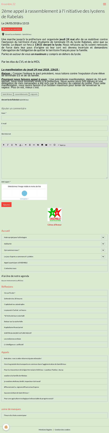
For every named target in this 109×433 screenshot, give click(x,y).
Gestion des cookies (62, 430)
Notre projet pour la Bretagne (15, 237)
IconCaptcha (23, 199)
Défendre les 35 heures (13, 299)
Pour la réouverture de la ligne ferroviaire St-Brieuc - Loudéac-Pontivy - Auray (33, 370)
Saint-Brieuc (7, 94)
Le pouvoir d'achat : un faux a (15, 310)
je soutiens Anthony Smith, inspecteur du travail (22, 381)
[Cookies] (6, 427)
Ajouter (6, 204)
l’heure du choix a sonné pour (15, 415)
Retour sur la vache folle (13, 321)
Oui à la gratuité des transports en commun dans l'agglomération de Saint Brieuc (35, 364)
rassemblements (21, 94)
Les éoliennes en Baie (12, 339)
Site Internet (6, 134)
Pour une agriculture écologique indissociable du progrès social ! (29, 398)
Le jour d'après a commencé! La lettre (18, 256)
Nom (3, 113)
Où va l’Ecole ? (9, 293)
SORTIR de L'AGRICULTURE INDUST (18, 333)
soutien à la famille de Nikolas (15, 376)
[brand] (8, 4)
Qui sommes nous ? (11, 250)
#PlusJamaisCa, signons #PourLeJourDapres (21, 387)
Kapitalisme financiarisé (13, 327)
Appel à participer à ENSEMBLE (16, 263)
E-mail (3, 123)
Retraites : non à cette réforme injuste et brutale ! (23, 358)
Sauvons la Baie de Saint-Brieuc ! (16, 393)
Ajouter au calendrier (12, 29)
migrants (33, 94)
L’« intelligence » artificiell (13, 344)
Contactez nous (10, 268)
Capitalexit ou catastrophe (14, 304)
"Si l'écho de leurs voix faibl (14, 316)
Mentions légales (45, 430)
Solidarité (7, 244)
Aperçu (61, 145)
